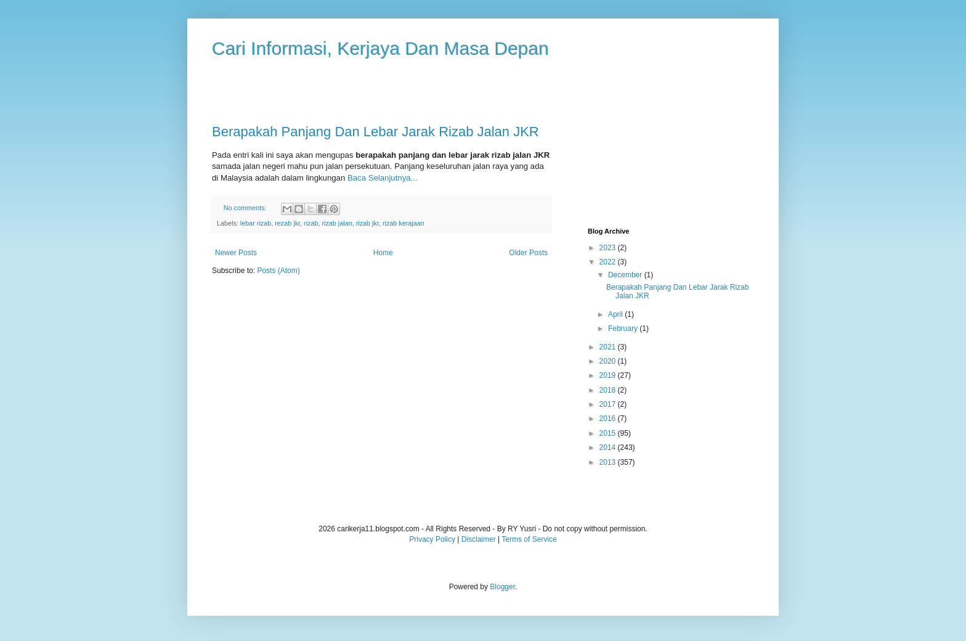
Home (383, 252)
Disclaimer (478, 539)
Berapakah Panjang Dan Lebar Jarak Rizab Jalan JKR (375, 131)
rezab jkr (287, 223)
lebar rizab (255, 223)
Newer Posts (236, 252)
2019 (608, 375)
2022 (608, 262)
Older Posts (528, 252)
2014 (608, 447)
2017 (608, 404)
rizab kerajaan (403, 223)
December (626, 275)
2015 (608, 433)
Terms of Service (528, 539)
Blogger (502, 586)
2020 (608, 361)
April (616, 314)
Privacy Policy (432, 539)
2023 (608, 247)
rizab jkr (367, 223)
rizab (311, 223)
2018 (608, 390)
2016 (608, 418)
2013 (608, 462)
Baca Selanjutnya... (382, 177)
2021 (608, 347)
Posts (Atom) (278, 270)
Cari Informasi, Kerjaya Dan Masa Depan (380, 48)
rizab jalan (337, 223)
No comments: (246, 207)
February (623, 328)
